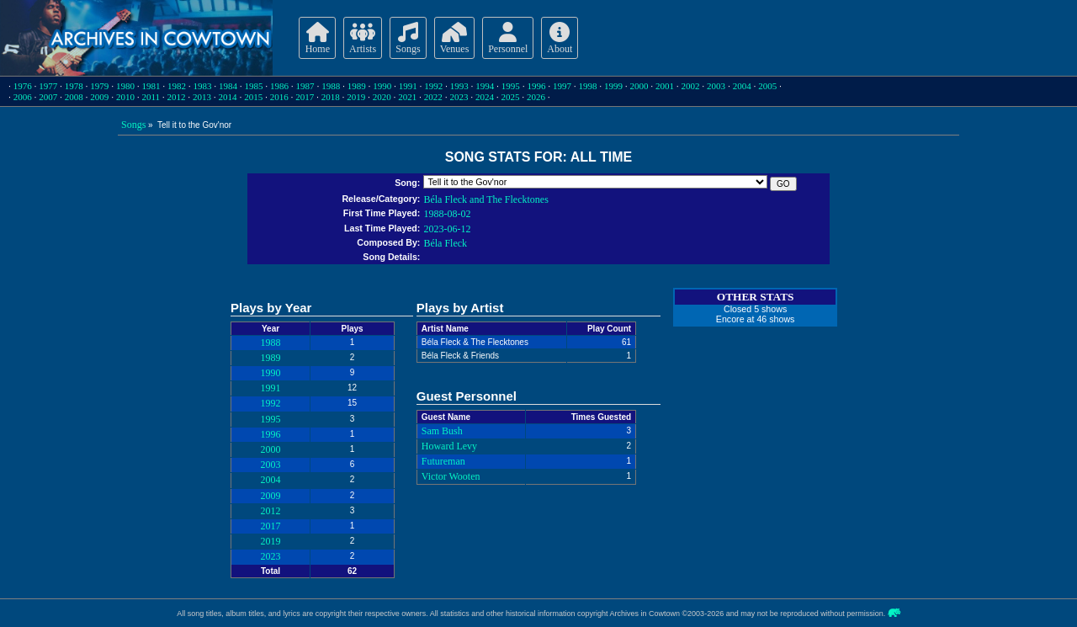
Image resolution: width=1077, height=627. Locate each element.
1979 (99, 86)
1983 (202, 86)
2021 (407, 97)
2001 (664, 86)
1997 (562, 86)
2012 (176, 97)
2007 (48, 97)
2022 (433, 97)
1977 (48, 86)
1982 (176, 86)
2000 (639, 86)
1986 (279, 86)
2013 (202, 97)
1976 (22, 86)
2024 (484, 97)
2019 (356, 97)
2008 (74, 97)
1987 (305, 86)
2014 (228, 97)
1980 (125, 86)
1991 (408, 86)
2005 (767, 86)
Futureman (443, 461)
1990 (382, 86)
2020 (382, 97)
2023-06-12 (446, 229)
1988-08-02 (446, 214)
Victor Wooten (451, 476)
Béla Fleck (445, 243)
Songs (133, 124)
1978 (74, 86)
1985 (254, 86)
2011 (150, 97)
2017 (304, 97)
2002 (691, 86)
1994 (484, 86)
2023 (458, 97)
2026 (536, 97)
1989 (357, 86)
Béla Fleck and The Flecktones (485, 199)
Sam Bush (442, 431)
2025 (510, 97)
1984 (228, 86)
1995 (510, 86)
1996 (536, 86)
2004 (742, 86)
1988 (330, 86)
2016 (279, 97)
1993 (459, 86)
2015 (253, 97)
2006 (22, 97)
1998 (587, 86)
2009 (99, 97)
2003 (716, 86)
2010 (125, 97)
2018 (330, 97)
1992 (433, 86)
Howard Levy (449, 446)
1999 (613, 86)
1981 (150, 86)
